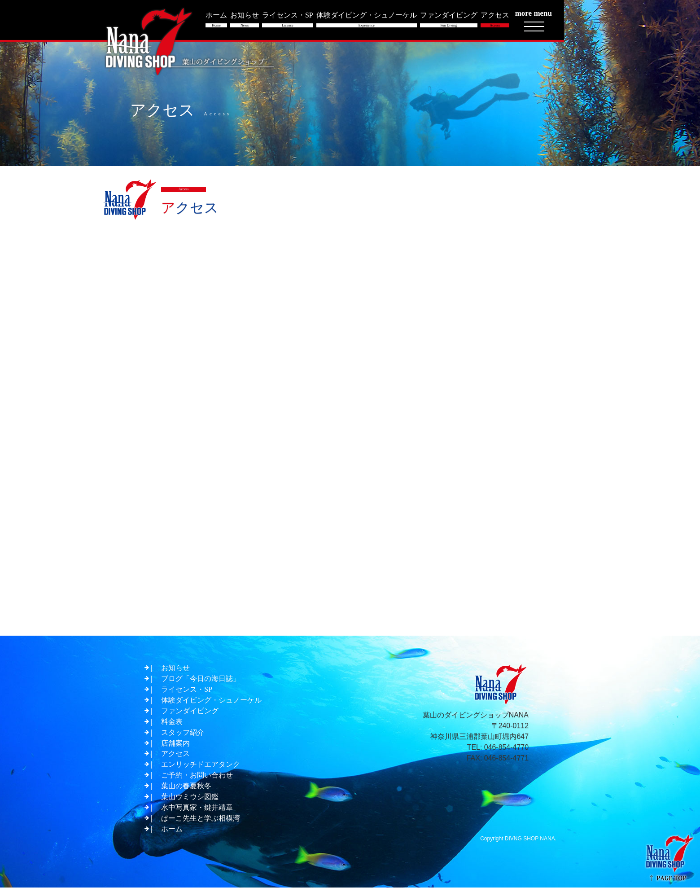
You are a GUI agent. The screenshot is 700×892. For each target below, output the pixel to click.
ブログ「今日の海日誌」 (200, 682)
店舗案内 (175, 747)
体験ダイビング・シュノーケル (211, 704)
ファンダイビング (190, 715)
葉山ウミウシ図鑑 (190, 801)
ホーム (172, 833)
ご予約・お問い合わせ (197, 779)
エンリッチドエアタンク (200, 769)
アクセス (175, 758)
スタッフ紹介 (182, 736)
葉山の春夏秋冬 (186, 790)
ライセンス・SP (186, 693)
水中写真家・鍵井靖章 (197, 812)
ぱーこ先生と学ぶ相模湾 (200, 822)
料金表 (172, 725)
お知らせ (175, 672)
